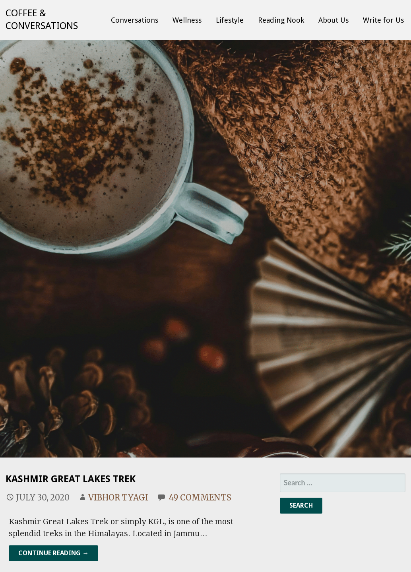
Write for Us (383, 20)
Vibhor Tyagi (118, 497)
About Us (333, 20)
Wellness (187, 20)
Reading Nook (281, 20)
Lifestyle (230, 20)
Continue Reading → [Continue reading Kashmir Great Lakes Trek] (53, 553)
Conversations (134, 20)
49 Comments (200, 497)
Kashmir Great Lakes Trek (71, 479)
